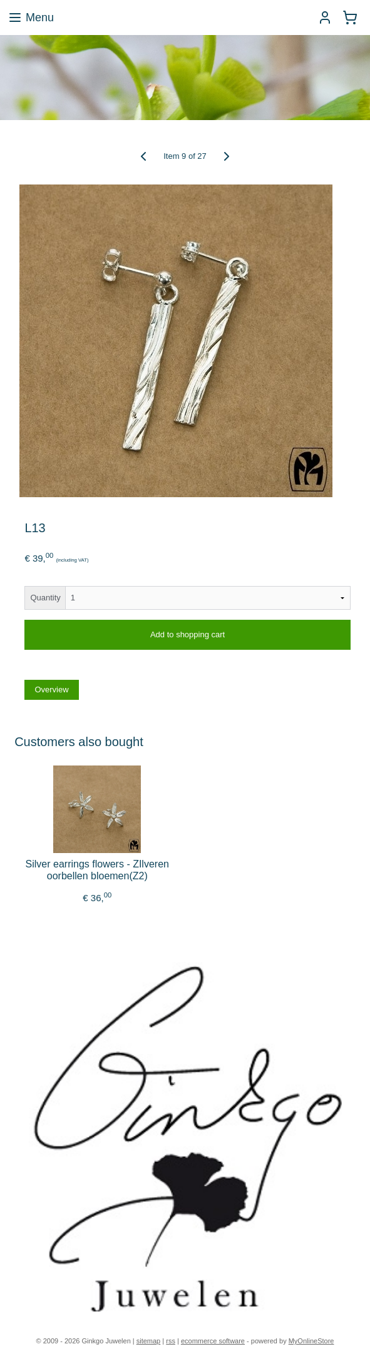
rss (170, 1341)
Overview (51, 690)
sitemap (148, 1341)
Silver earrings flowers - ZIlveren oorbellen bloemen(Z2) (97, 870)
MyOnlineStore (311, 1341)
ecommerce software (213, 1341)
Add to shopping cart (187, 635)
